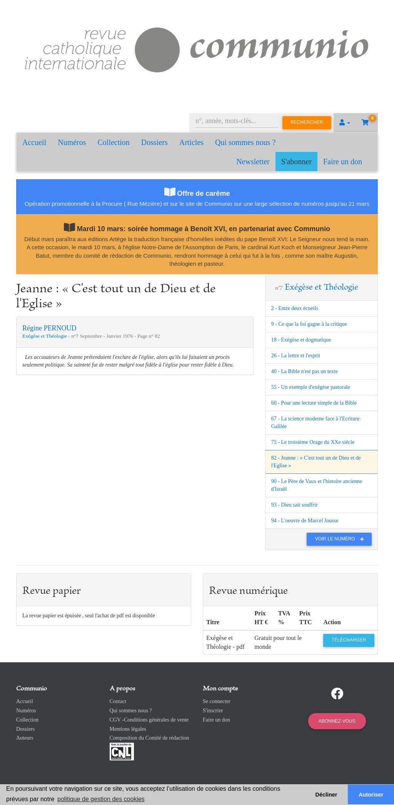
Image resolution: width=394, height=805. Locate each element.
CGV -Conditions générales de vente (149, 720)
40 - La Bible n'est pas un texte (304, 371)
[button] (345, 122)
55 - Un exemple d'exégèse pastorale (310, 387)
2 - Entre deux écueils (294, 308)
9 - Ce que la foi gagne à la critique (309, 324)
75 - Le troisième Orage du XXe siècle (313, 442)
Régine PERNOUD (49, 328)
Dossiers (154, 142)
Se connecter (216, 701)
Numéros (72, 142)
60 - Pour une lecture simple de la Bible (314, 403)
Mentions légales (128, 729)
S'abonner (296, 161)
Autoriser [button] (371, 795)
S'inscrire (213, 710)
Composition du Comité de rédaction (149, 738)
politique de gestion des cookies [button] (101, 799)
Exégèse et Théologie (45, 336)
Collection (114, 142)
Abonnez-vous (337, 721)
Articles (191, 142)
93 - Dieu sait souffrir (294, 505)
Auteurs (24, 738)
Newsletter (253, 161)
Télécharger (349, 640)
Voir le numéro (341, 539)
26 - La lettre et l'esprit (295, 355)
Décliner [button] (326, 795)
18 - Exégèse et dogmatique (301, 340)
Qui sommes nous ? (245, 142)
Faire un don (342, 161)
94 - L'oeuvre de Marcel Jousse (305, 520)
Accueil (34, 142)
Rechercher (306, 122)
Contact (118, 701)
